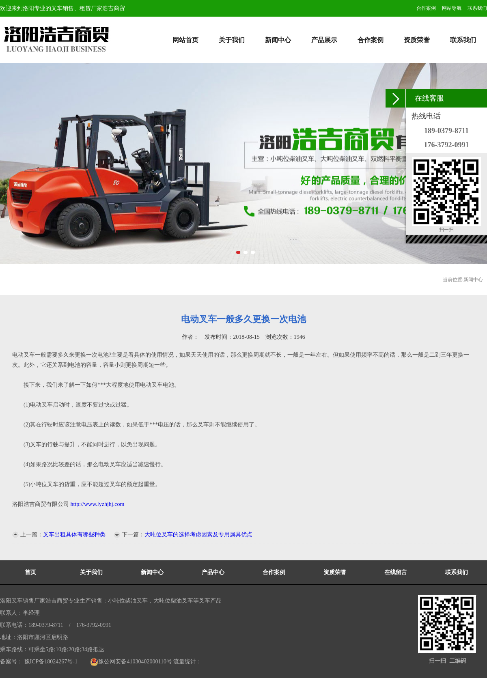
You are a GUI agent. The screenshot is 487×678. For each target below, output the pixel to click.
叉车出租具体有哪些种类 (74, 535)
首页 (30, 572)
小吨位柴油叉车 (128, 601)
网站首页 (185, 40)
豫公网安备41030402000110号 (131, 662)
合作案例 (426, 8)
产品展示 (324, 40)
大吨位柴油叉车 (173, 601)
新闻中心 (278, 40)
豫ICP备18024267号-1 (50, 662)
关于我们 (232, 40)
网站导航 (451, 8)
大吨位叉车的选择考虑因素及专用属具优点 (198, 535)
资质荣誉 (417, 40)
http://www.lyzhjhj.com (98, 504)
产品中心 (213, 572)
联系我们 (477, 8)
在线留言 (395, 572)
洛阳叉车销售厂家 (22, 601)
